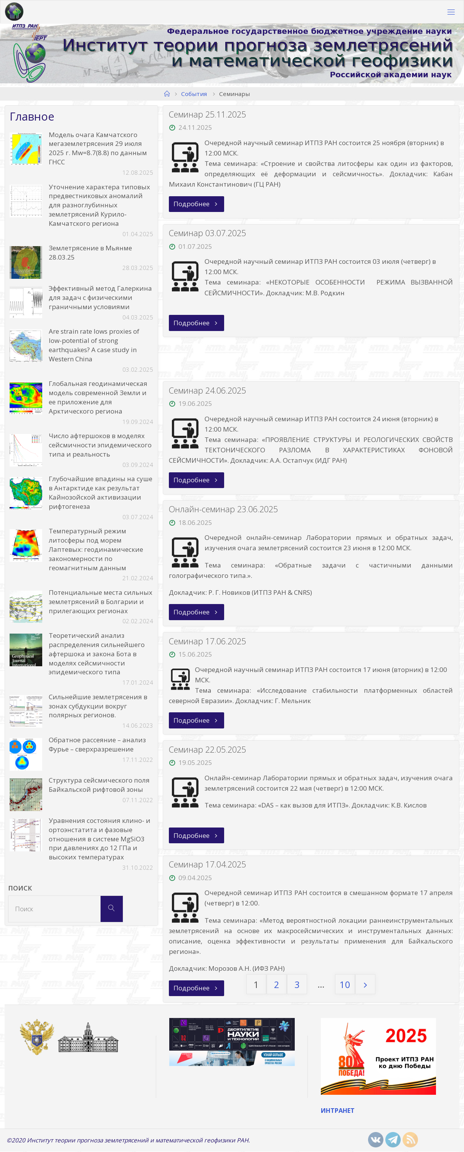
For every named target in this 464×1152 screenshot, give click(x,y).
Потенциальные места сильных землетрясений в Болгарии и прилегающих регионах (100, 601)
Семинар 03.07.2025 (208, 232)
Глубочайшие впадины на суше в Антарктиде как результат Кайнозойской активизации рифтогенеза (100, 492)
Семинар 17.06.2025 (208, 641)
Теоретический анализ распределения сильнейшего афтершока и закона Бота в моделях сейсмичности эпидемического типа (97, 653)
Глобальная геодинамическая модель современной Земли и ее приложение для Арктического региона (98, 397)
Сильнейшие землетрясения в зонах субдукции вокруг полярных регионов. (98, 706)
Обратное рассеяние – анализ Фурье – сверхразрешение (97, 744)
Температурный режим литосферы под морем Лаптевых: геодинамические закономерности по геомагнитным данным (96, 549)
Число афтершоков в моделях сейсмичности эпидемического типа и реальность (100, 444)
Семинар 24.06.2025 (208, 390)
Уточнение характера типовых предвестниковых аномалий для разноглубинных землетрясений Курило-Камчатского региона (99, 205)
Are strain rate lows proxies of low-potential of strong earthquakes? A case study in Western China (94, 345)
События (194, 94)
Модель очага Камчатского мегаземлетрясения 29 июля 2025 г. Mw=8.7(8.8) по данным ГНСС (98, 148)
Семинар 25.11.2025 (208, 114)
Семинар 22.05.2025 (208, 749)
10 (345, 985)
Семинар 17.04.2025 (208, 864)
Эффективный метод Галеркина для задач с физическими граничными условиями (100, 297)
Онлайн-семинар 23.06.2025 (224, 509)
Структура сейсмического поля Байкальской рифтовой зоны (99, 785)
